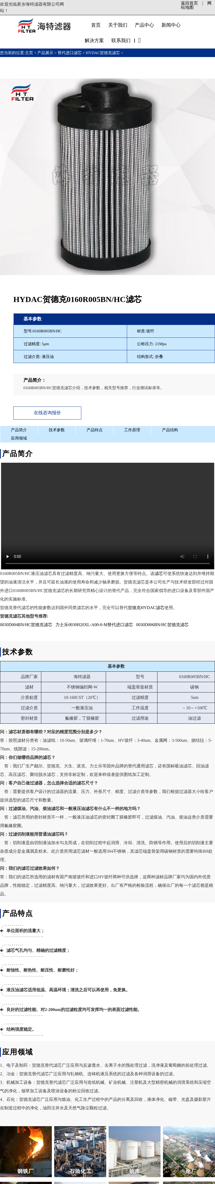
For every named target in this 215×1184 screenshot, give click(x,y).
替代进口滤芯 (70, 53)
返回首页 (189, 3)
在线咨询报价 (45, 412)
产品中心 (144, 25)
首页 (96, 25)
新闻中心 (171, 25)
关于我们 (117, 25)
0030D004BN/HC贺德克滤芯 (26, 624)
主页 (29, 53)
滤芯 (159, 572)
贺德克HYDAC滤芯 (146, 607)
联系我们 (121, 40)
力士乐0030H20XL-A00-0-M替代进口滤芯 (94, 624)
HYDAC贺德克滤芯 (103, 53)
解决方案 (94, 40)
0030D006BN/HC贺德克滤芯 (162, 624)
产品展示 (45, 53)
